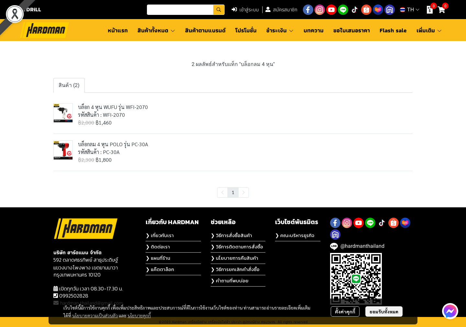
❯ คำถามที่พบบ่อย (230, 280)
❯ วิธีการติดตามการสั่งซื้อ (237, 246)
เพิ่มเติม (429, 30)
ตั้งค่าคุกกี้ (345, 311)
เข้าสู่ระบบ (245, 9)
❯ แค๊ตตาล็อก (160, 269)
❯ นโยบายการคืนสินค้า (234, 258)
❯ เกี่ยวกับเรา (160, 235)
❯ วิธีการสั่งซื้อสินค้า (231, 235)
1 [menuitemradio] (233, 192)
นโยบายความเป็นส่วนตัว (95, 315)
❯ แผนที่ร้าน (158, 258)
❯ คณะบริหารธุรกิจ (294, 235)
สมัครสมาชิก (281, 9)
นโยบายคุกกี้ (139, 315)
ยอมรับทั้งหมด (384, 311)
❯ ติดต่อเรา (158, 246)
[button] (185, 9)
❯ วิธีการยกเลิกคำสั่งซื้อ (235, 269)
